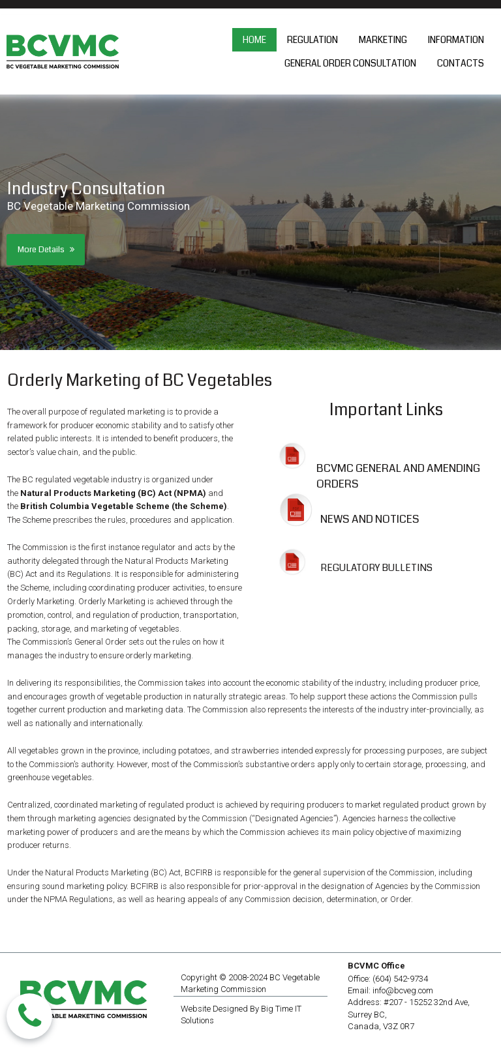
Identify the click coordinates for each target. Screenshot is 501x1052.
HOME (254, 39)
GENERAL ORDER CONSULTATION (350, 63)
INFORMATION (456, 39)
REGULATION (312, 39)
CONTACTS (460, 63)
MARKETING (383, 39)
